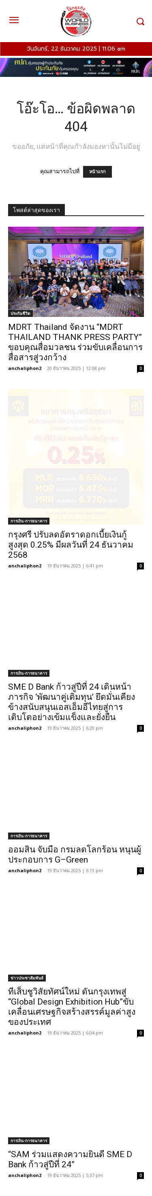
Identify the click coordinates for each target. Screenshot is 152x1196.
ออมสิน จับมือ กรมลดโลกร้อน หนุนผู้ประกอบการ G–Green (74, 855)
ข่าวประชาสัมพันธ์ (27, 978)
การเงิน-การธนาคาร (29, 521)
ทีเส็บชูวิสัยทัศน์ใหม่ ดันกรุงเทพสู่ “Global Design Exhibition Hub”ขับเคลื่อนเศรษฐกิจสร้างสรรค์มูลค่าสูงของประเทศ (71, 1007)
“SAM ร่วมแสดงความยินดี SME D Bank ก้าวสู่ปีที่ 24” (70, 1159)
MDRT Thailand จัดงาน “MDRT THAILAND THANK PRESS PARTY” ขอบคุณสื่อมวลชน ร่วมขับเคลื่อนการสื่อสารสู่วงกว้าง (75, 342)
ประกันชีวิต (20, 313)
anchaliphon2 (24, 368)
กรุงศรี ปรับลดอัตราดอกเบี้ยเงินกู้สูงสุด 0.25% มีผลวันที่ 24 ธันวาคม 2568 (70, 545)
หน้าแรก (97, 171)
